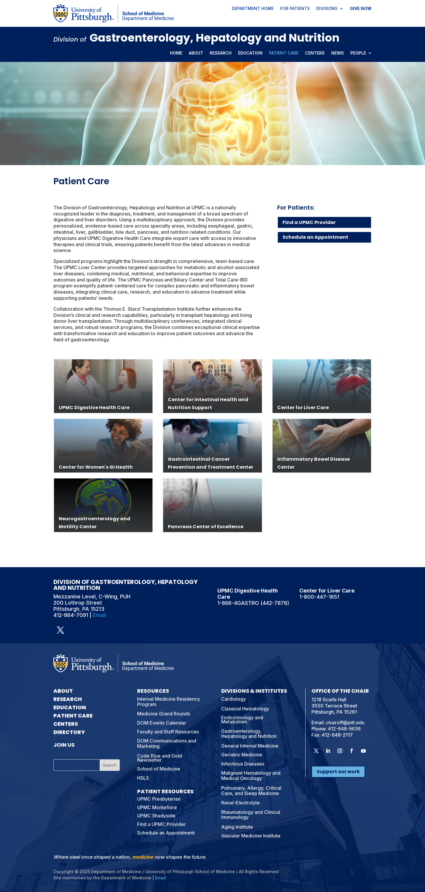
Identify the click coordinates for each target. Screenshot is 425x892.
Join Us (64, 744)
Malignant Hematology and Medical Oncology (250, 775)
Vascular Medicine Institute (250, 836)
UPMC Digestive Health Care (94, 407)
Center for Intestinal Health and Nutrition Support (208, 403)
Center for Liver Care (303, 407)
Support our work (338, 771)
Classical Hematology (245, 709)
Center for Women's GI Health (96, 467)
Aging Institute (237, 827)
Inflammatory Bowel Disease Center (313, 463)
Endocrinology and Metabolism (242, 720)
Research (221, 53)
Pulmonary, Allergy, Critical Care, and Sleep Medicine (251, 790)
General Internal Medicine (249, 746)
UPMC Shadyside (156, 816)
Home (176, 53)
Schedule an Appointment (315, 237)
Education (250, 53)
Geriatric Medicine (241, 755)
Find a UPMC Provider (309, 222)
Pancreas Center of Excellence (205, 526)
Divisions (326, 9)
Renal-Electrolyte (240, 803)
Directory (69, 732)
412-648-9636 (344, 729)
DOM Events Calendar (161, 723)
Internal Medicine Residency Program (168, 701)
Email (99, 615)
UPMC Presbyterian (158, 799)
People (358, 53)
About (196, 53)
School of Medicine (158, 769)
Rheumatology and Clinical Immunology (250, 814)
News (337, 53)
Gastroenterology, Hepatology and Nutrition (249, 733)
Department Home (253, 9)
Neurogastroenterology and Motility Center (94, 522)
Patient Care (283, 53)
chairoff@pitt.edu (345, 722)
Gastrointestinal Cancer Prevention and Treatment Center (210, 463)
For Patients (295, 9)
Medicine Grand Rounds (163, 714)
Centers (315, 53)
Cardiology (233, 699)
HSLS (143, 778)
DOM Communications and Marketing (166, 743)
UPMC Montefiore (157, 807)
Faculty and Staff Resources (168, 732)
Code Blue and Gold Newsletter (159, 758)
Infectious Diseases (242, 764)
